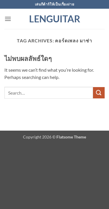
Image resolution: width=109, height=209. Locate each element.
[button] (7, 19)
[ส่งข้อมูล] (99, 92)
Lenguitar (54, 19)
